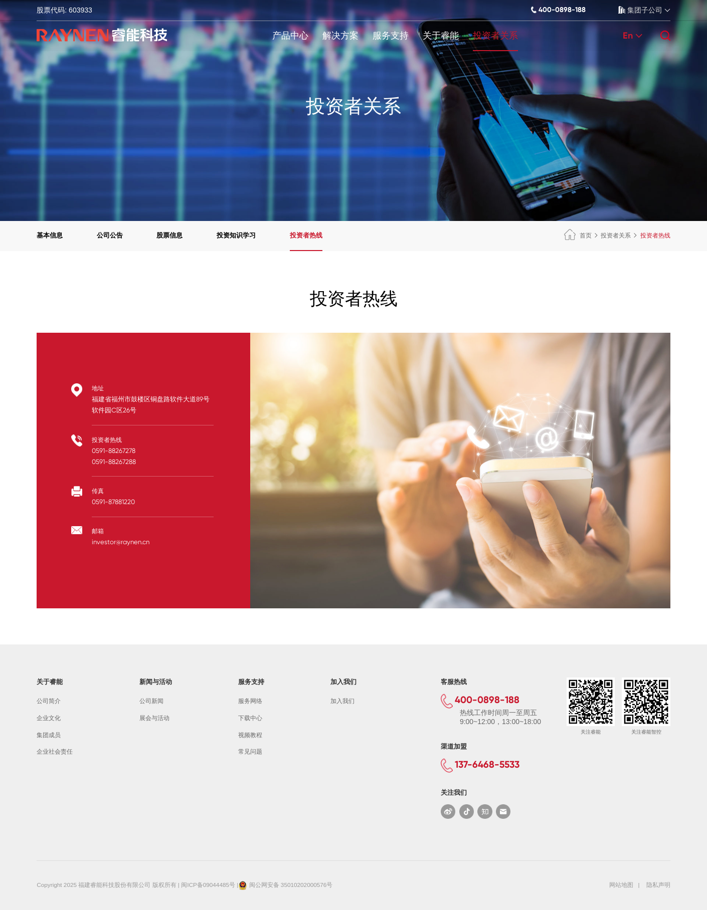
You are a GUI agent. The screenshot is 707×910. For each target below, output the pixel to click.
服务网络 (250, 701)
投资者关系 (495, 36)
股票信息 (169, 235)
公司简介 (49, 701)
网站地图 (621, 884)
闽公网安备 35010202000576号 (291, 884)
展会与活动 (154, 718)
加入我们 (342, 701)
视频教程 (250, 735)
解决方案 (340, 36)
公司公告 (110, 235)
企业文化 (49, 718)
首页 (577, 235)
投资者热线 (306, 235)
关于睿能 (441, 36)
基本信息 (50, 235)
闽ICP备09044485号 (208, 884)
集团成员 (49, 735)
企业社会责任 (55, 751)
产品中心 (290, 36)
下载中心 (250, 718)
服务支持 (391, 36)
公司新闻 (151, 701)
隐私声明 (658, 884)
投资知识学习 (236, 235)
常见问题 (250, 751)
